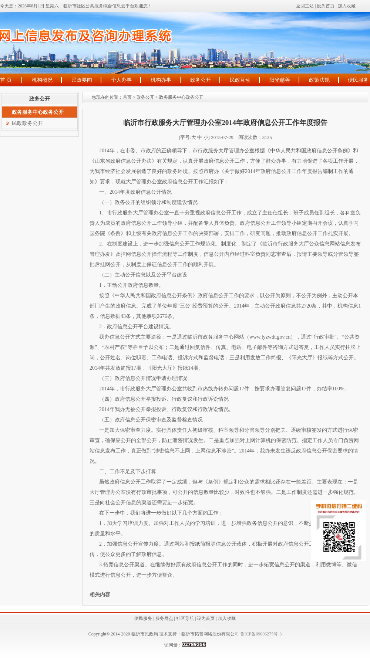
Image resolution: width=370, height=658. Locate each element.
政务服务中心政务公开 (181, 97)
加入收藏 (347, 6)
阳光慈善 (279, 80)
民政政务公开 (27, 123)
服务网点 (164, 618)
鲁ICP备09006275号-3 (260, 634)
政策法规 (319, 80)
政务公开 (200, 80)
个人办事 (121, 80)
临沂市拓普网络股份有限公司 (210, 634)
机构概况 (42, 80)
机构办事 (161, 80)
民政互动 (240, 80)
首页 (127, 97)
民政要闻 (81, 80)
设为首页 (325, 6)
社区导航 (185, 618)
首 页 (6, 80)
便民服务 (358, 80)
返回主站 (305, 6)
